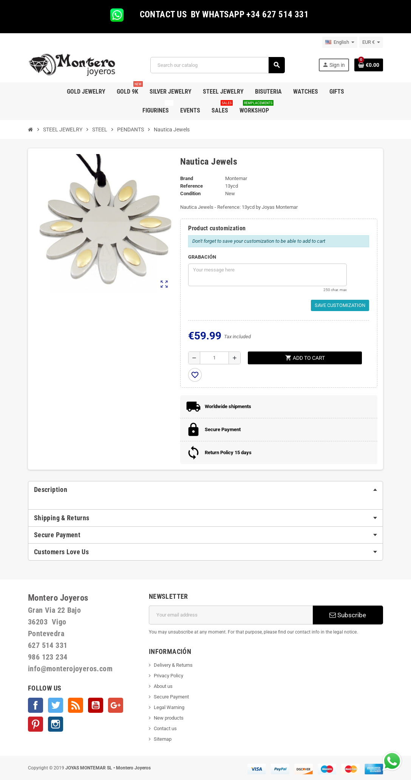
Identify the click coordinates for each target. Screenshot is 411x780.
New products (169, 718)
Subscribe (347, 615)
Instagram (55, 724)
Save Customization (340, 305)
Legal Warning (169, 707)
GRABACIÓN (202, 257)
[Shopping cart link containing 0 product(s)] (368, 65)
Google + (115, 705)
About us (163, 686)
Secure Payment (171, 697)
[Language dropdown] (339, 42)
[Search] (217, 65)
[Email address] (231, 615)
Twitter (55, 705)
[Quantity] (214, 358)
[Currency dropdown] (371, 42)
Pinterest (35, 724)
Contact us (165, 728)
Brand (186, 178)
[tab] (205, 489)
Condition (190, 193)
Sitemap (163, 739)
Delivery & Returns (173, 665)
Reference (191, 186)
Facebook (35, 705)
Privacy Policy (168, 675)
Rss (75, 705)
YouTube (95, 705)
